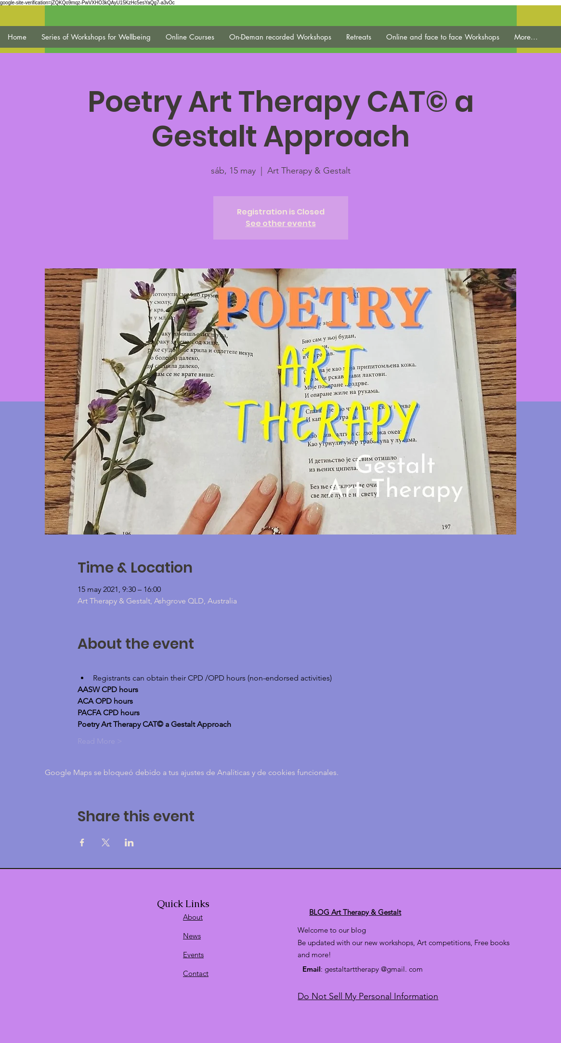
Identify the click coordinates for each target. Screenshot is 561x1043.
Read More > (100, 741)
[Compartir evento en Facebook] (82, 842)
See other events (281, 223)
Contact (196, 973)
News (192, 935)
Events (193, 954)
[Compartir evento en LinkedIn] (129, 842)
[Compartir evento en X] (105, 842)
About (193, 917)
